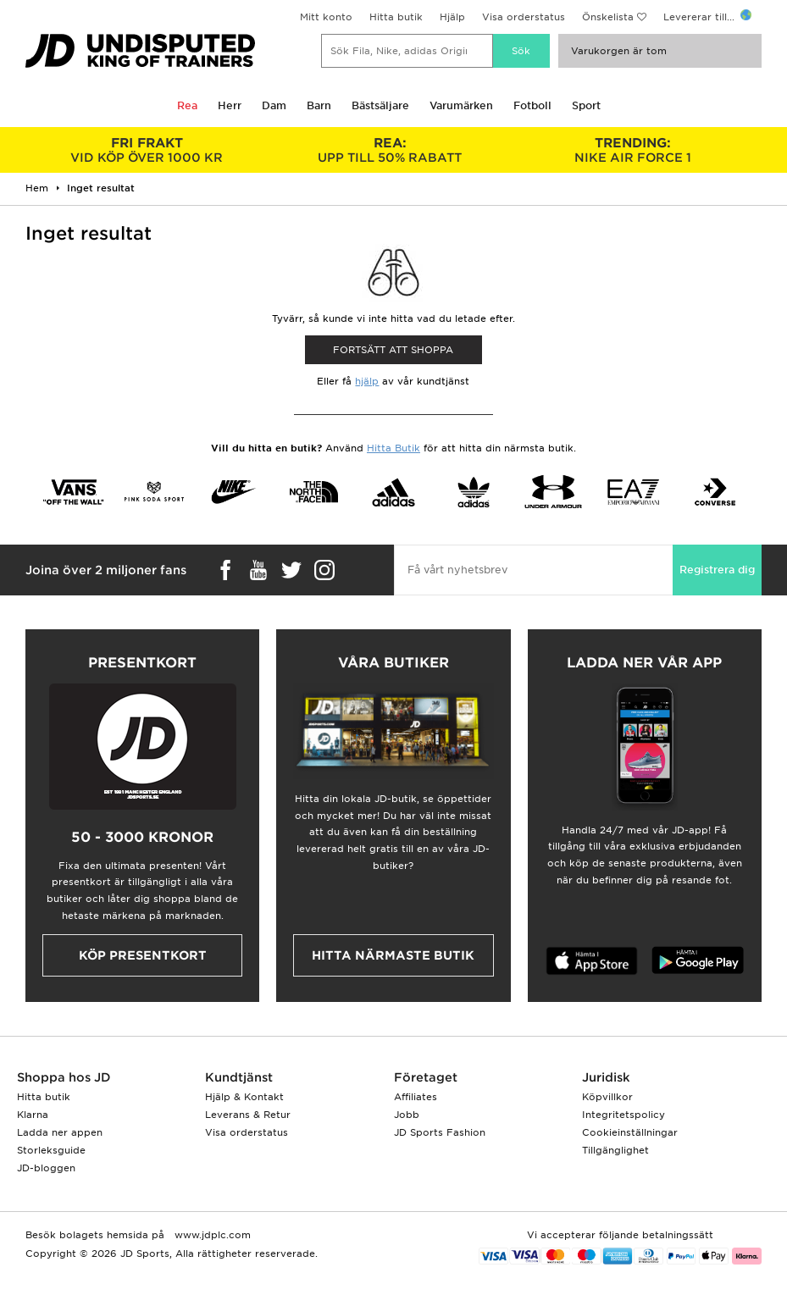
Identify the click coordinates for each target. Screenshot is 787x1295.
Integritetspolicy (623, 1115)
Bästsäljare (380, 105)
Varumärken (461, 105)
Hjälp (452, 17)
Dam (274, 105)
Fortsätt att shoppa (393, 350)
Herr (229, 105)
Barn (319, 105)
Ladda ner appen (60, 1132)
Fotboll (532, 105)
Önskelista (608, 17)
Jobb (406, 1115)
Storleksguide (51, 1150)
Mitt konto (326, 17)
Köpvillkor (607, 1097)
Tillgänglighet (615, 1150)
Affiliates (415, 1097)
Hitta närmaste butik (393, 955)
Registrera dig (717, 569)
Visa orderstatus (523, 17)
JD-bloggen (46, 1168)
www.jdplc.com (211, 1235)
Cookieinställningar (630, 1132)
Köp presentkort (143, 955)
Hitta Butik (393, 448)
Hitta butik (396, 17)
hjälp (367, 381)
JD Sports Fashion (439, 1132)
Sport (586, 105)
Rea (187, 105)
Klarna (32, 1115)
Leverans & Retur (248, 1115)
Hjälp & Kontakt (244, 1097)
